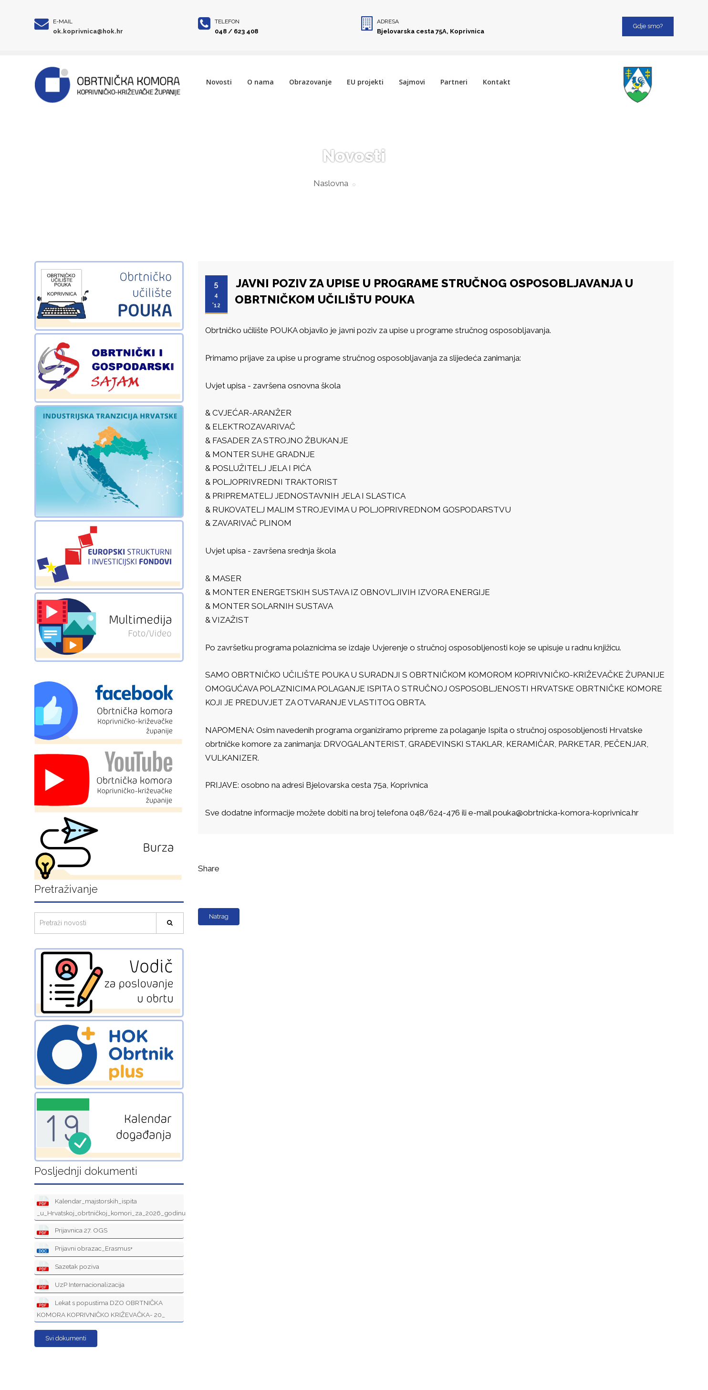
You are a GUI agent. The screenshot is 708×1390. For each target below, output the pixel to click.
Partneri (454, 81)
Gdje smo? (648, 26)
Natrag (219, 916)
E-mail (63, 21)
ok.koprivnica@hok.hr (88, 31)
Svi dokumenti (65, 1338)
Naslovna (330, 183)
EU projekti (365, 81)
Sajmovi (412, 81)
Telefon (227, 21)
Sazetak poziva (68, 1267)
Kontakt (496, 81)
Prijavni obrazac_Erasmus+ (85, 1249)
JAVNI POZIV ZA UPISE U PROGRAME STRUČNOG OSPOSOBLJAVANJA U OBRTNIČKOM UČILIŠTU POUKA (434, 291)
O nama (260, 81)
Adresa (388, 21)
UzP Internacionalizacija (81, 1285)
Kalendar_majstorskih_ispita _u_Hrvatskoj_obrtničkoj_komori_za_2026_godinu (110, 1206)
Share (208, 868)
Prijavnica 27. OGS (72, 1231)
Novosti (219, 81)
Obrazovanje (310, 81)
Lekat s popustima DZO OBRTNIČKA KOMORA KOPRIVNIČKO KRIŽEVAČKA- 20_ (101, 1307)
